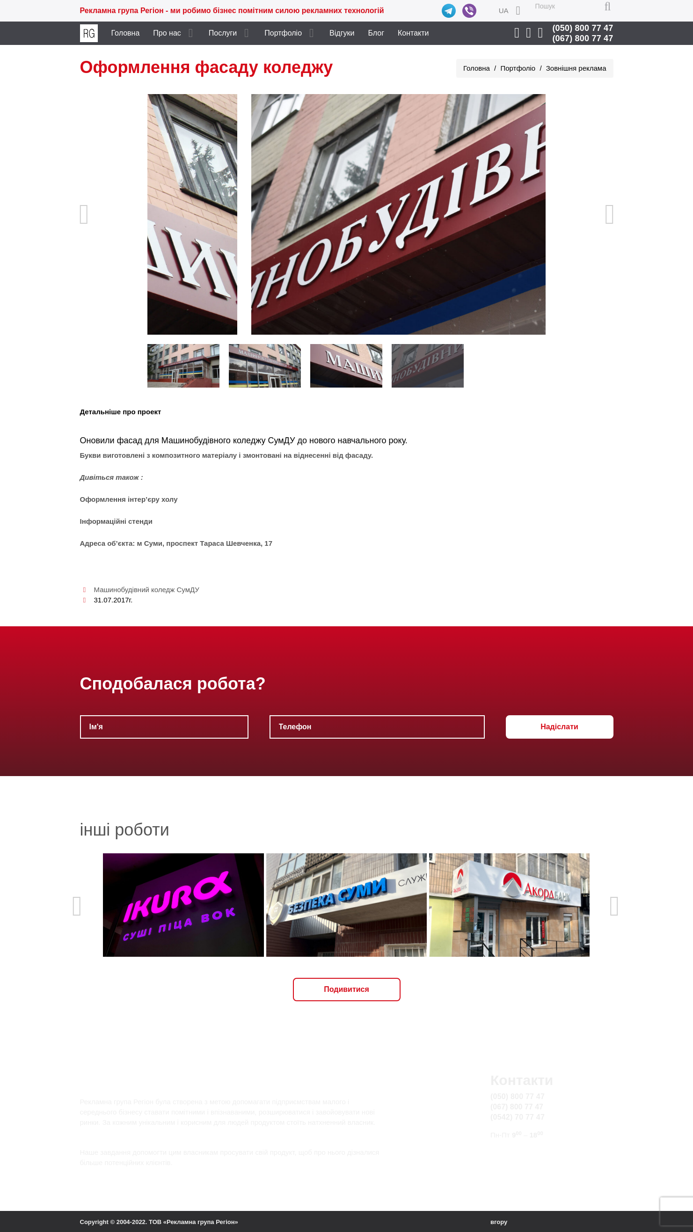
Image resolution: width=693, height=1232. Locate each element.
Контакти (413, 33)
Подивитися (346, 989)
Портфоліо (283, 33)
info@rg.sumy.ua (518, 1153)
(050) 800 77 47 (582, 28)
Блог (376, 33)
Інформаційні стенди (116, 521)
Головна (125, 33)
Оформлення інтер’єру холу (129, 499)
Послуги (223, 33)
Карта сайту (511, 1163)
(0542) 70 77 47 (517, 1117)
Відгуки (341, 33)
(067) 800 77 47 (582, 38)
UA (504, 11)
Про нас (167, 33)
